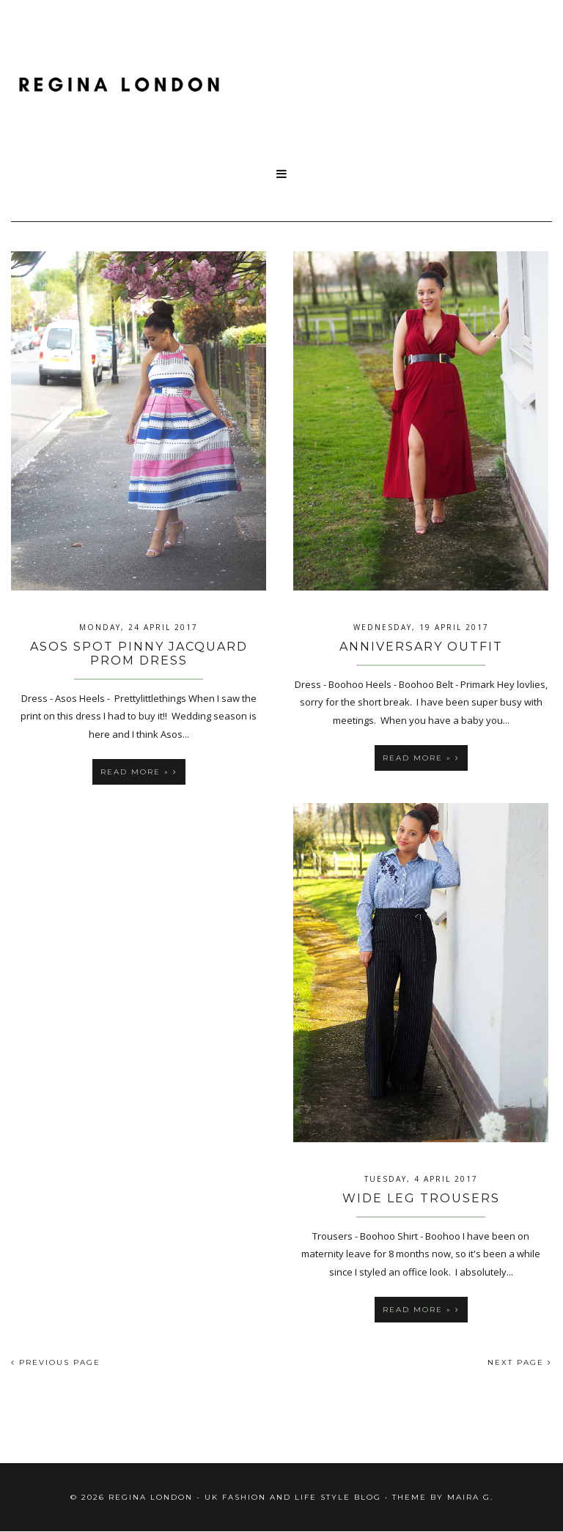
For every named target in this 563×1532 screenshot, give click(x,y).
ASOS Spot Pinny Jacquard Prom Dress (139, 653)
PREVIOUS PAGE (55, 1362)
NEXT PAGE (519, 1362)
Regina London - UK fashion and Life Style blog (244, 1497)
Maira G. (470, 1497)
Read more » (138, 772)
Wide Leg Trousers (421, 1198)
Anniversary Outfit (421, 647)
